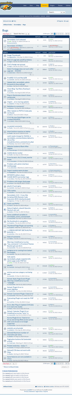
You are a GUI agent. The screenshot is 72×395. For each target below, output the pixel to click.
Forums (44, 5)
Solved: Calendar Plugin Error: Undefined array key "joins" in (18, 312)
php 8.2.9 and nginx (14, 186)
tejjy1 (10, 61)
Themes (60, 5)
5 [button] (62, 34)
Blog (37, 5)
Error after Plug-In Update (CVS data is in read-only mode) (20, 306)
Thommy (11, 143)
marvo (11, 205)
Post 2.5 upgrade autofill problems (19, 60)
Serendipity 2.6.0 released (16, 40)
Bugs (5, 30)
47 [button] (66, 34)
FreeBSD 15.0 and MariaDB (17, 78)
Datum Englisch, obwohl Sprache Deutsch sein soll (19, 209)
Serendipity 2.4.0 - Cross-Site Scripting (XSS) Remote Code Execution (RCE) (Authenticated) (18, 197)
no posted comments (14, 126)
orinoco (11, 183)
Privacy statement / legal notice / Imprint (36, 391)
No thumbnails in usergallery (17, 221)
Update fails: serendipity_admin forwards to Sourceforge (18, 83)
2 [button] (56, 34)
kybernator (12, 72)
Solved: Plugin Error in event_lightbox (15, 288)
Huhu (10, 86)
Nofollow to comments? (15, 106)
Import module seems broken (17, 170)
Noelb (10, 128)
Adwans (11, 108)
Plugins (52, 5)
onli (10, 41)
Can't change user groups (16, 64)
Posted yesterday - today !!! (17, 346)
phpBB (29, 390)
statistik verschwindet (15, 328)
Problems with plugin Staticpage (18, 181)
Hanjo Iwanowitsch (55, 170)
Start (24, 5)
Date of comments (13, 237)
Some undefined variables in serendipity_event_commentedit (18, 216)
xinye (10, 360)
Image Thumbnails (13, 55)
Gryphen (11, 223)
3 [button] (58, 34)
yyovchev (11, 234)
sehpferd (11, 103)
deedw (11, 212)
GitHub (68, 5)
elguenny (11, 201)
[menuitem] (14, 20)
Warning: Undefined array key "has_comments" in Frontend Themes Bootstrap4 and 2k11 (20, 244)
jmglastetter (12, 57)
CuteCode (12, 343)
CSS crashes (11, 191)
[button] (52, 34)
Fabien (11, 238)
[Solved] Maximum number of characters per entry (17, 334)
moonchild (12, 218)
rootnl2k (11, 79)
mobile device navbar (15, 153)
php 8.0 (9, 265)
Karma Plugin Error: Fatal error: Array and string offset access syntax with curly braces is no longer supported (20, 321)
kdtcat (11, 114)
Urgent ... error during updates (18, 102)
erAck (10, 262)
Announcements (12, 43)
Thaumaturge (13, 150)
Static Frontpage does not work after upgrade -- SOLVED (20, 70)
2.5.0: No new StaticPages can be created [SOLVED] (19, 118)
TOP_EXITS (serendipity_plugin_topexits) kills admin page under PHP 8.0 (19, 259)
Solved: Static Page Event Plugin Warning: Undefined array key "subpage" (18, 281)
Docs (31, 5)
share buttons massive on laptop (18, 131)
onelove (52, 68)
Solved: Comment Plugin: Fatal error (20, 294)
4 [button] (60, 34)
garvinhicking (14, 47)
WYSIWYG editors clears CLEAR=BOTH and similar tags (18, 176)
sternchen (14, 167)
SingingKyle (12, 172)
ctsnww (11, 347)
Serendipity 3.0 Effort (14, 46)
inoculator (14, 161)
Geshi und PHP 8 (13, 204)
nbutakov (12, 192)
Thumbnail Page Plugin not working (20, 226)
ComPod (11, 302)
